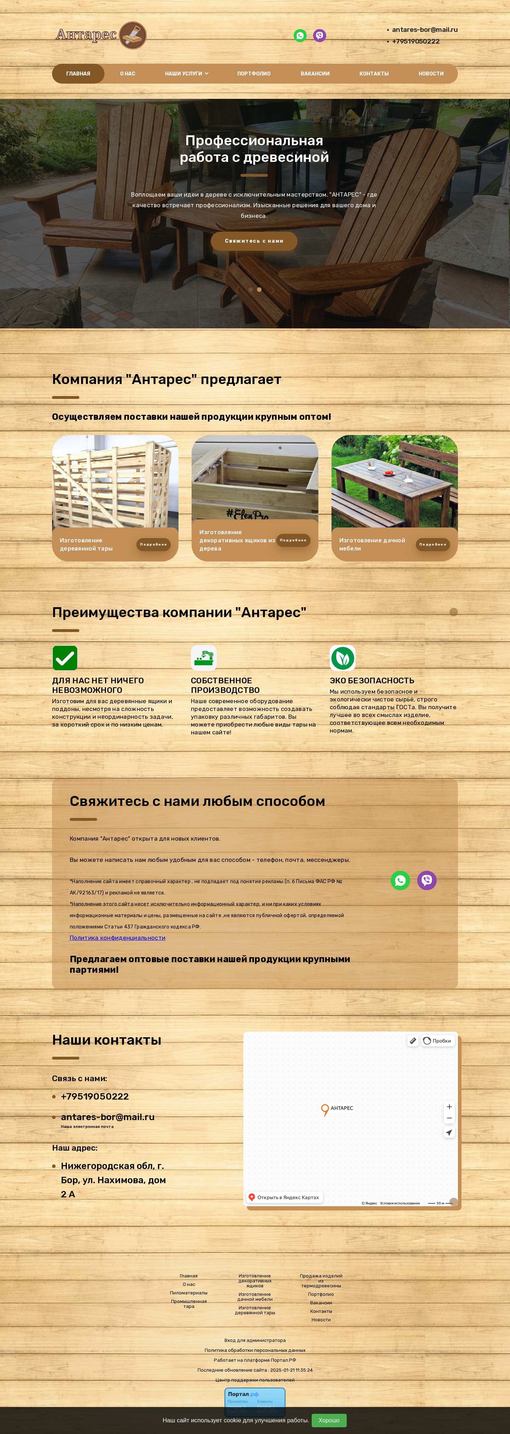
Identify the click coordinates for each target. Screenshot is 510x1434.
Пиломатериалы (189, 1293)
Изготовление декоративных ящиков (255, 1281)
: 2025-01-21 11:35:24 (290, 1370)
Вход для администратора (255, 1340)
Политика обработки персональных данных (255, 1350)
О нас (127, 74)
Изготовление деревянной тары (255, 1310)
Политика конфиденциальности (117, 937)
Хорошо (329, 1420)
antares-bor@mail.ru (425, 30)
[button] (251, 289)
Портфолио (254, 74)
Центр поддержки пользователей (255, 1380)
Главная (78, 74)
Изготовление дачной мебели (255, 1297)
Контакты (374, 74)
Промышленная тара (189, 1304)
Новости (431, 74)
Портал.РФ (283, 1360)
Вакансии (315, 74)
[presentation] (237, 290)
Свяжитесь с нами (263, 241)
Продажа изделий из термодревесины (321, 1281)
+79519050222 (416, 41)
